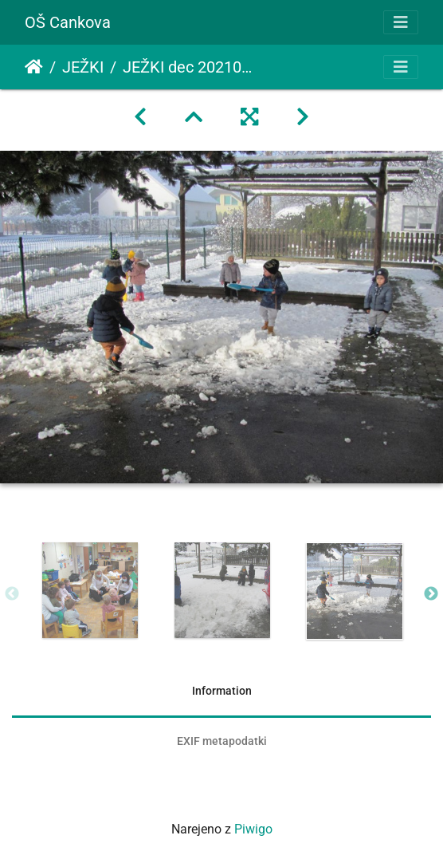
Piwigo (253, 829)
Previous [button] (12, 594)
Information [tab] (222, 690)
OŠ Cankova (68, 22)
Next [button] (431, 594)
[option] (90, 590)
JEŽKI (83, 67)
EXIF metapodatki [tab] (222, 741)
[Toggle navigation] (400, 22)
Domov (34, 67)
